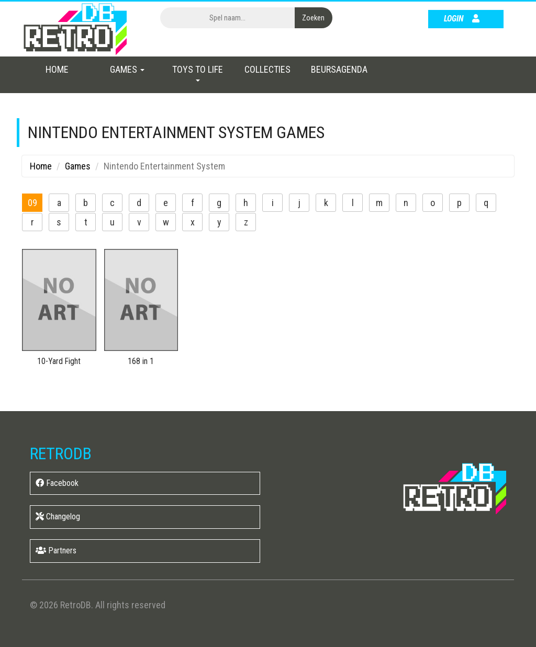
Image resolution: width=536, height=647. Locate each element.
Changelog (58, 516)
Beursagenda (339, 69)
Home (57, 69)
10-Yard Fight (59, 361)
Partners (56, 550)
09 (32, 202)
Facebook (57, 483)
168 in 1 (141, 361)
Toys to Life (197, 73)
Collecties (267, 69)
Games (127, 69)
